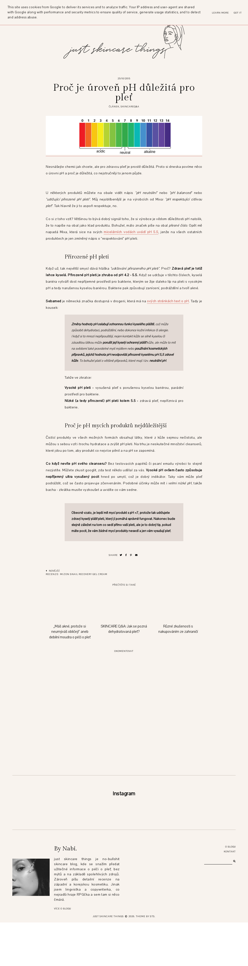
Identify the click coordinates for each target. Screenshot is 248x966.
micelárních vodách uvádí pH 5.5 (131, 232)
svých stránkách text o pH (168, 301)
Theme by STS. (145, 959)
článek (114, 106)
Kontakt (230, 895)
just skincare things (108, 959)
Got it (238, 12)
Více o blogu (62, 952)
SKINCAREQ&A (130, 106)
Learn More (220, 12)
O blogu (230, 890)
